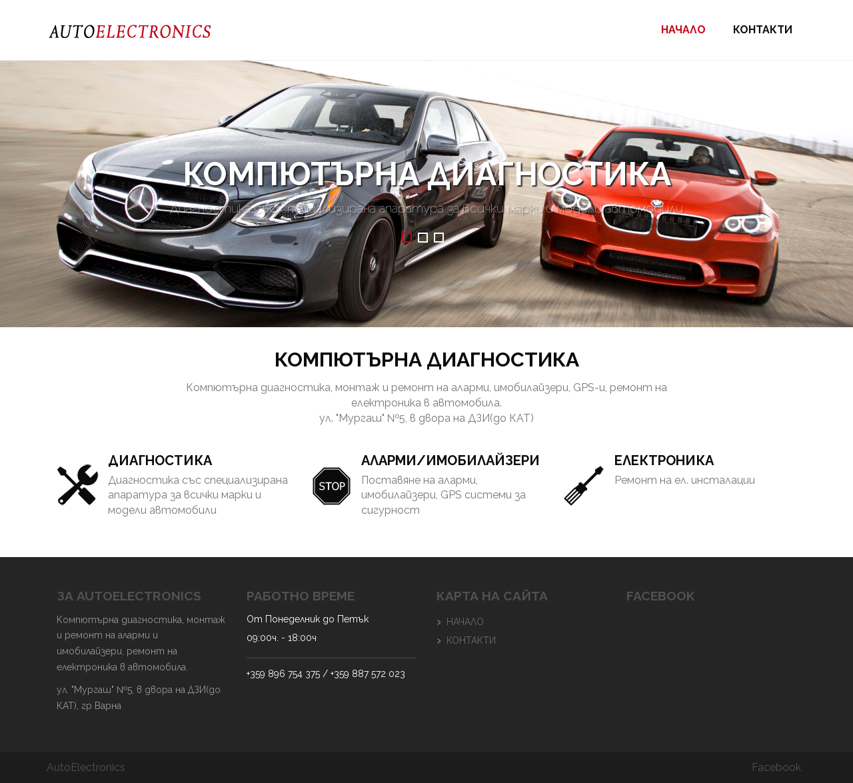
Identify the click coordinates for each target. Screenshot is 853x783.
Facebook (776, 767)
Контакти (762, 29)
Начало (683, 29)
